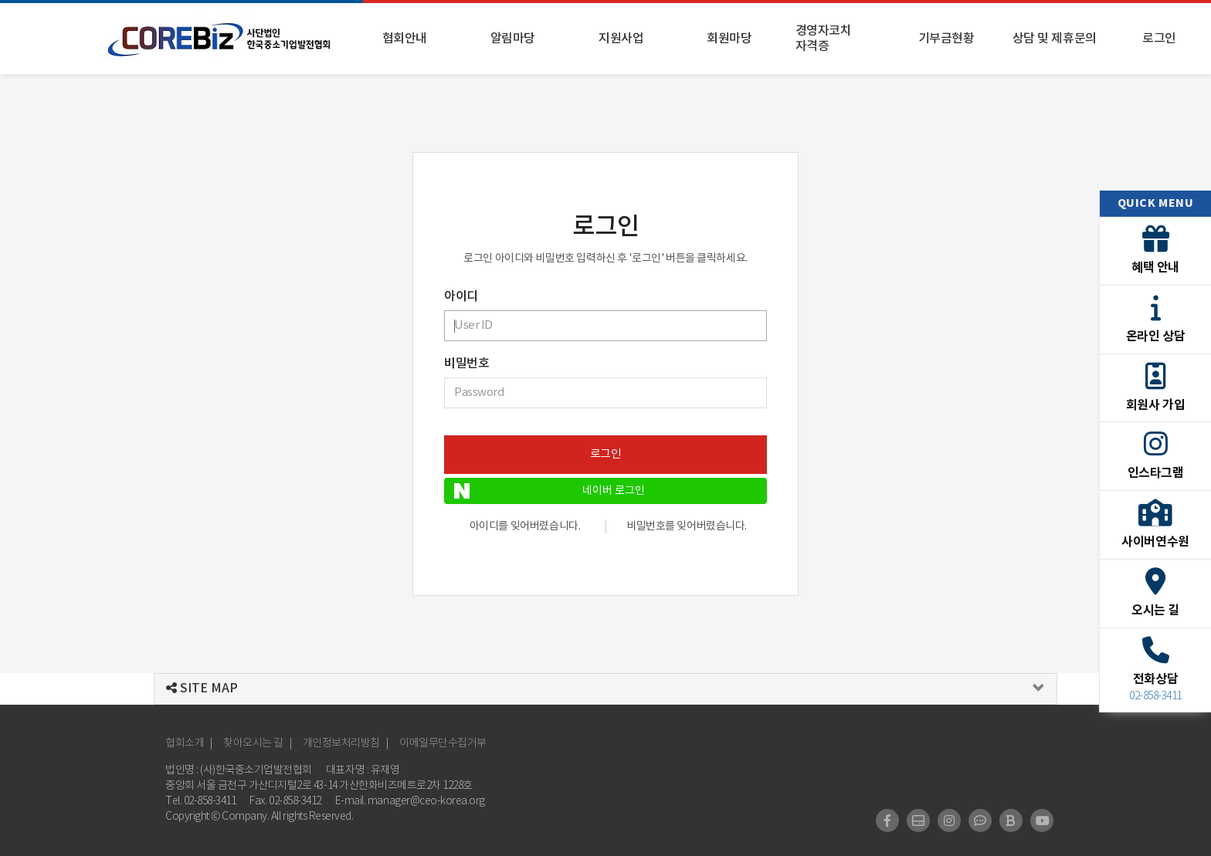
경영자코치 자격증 (823, 38)
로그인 (1159, 39)
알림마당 (512, 39)
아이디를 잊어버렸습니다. (525, 526)
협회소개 (184, 743)
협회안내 (404, 39)
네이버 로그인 (549, 491)
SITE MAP (202, 688)
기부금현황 (946, 39)
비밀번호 (466, 363)
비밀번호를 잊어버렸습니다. (686, 526)
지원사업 (621, 39)
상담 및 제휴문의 (1055, 39)
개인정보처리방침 (341, 743)
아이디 (461, 296)
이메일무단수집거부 (443, 743)
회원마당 (729, 39)
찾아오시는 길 (253, 743)
